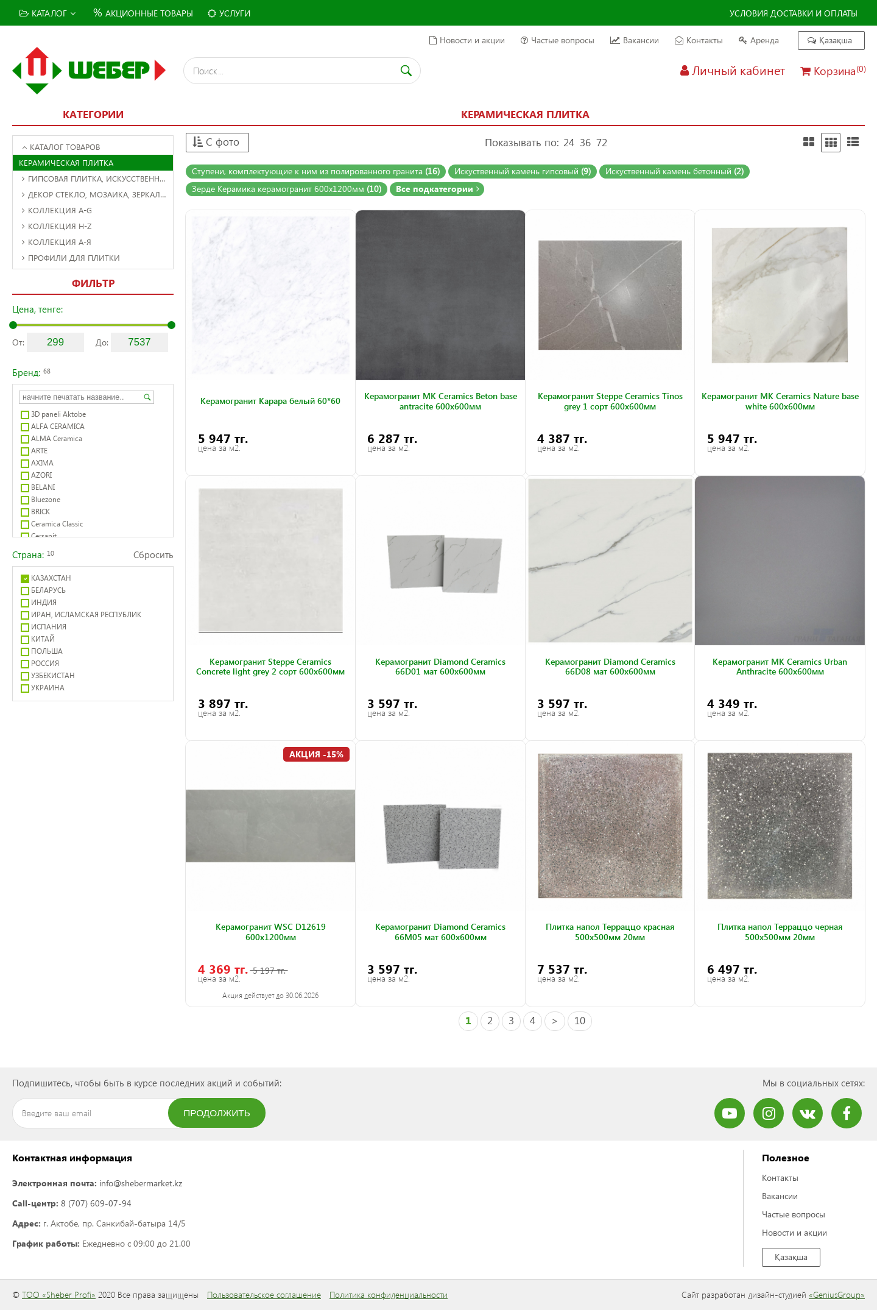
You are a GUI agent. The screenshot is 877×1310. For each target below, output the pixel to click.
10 (579, 1020)
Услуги (229, 13)
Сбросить (153, 554)
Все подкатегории (437, 188)
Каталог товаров (61, 146)
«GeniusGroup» (837, 1294)
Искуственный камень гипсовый (522, 171)
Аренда (759, 40)
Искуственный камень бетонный (674, 171)
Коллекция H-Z (56, 226)
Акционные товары (141, 11)
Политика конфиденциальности (388, 1294)
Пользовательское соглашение (264, 1294)
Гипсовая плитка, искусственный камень (97, 178)
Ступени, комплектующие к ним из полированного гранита (316, 171)
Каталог (47, 13)
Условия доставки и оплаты (794, 13)
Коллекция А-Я (56, 241)
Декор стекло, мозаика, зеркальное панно (97, 194)
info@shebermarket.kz (140, 1183)
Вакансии (634, 40)
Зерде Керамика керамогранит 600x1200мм (286, 188)
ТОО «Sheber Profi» (59, 1294)
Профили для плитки (71, 257)
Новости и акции (467, 40)
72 (601, 142)
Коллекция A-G (57, 210)
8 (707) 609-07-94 (96, 1203)
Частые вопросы (557, 40)
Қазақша (830, 40)
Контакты (699, 40)
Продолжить (216, 1113)
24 (568, 142)
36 (585, 142)
